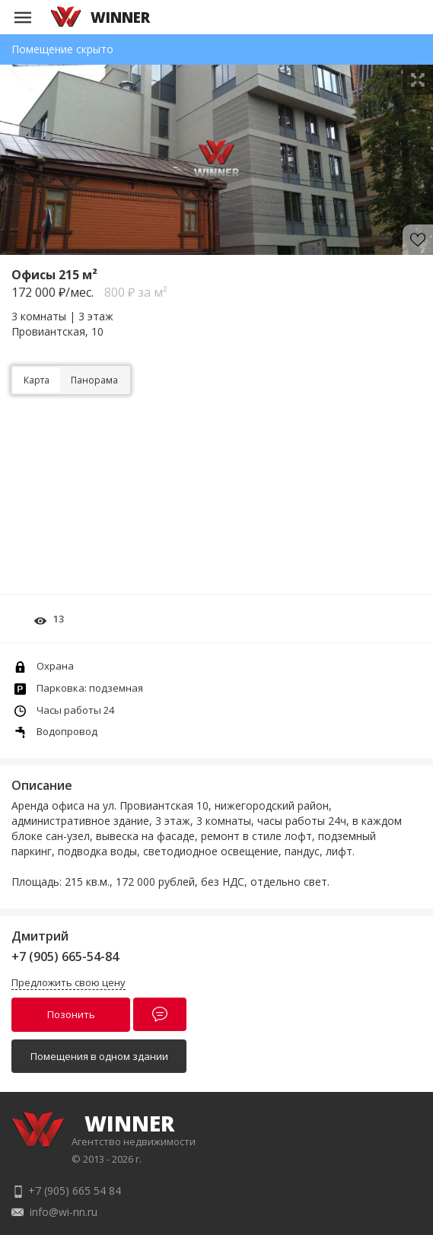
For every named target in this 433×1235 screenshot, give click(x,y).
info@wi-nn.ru (63, 1212)
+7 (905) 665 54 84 (74, 1190)
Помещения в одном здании (99, 1056)
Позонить (71, 1014)
